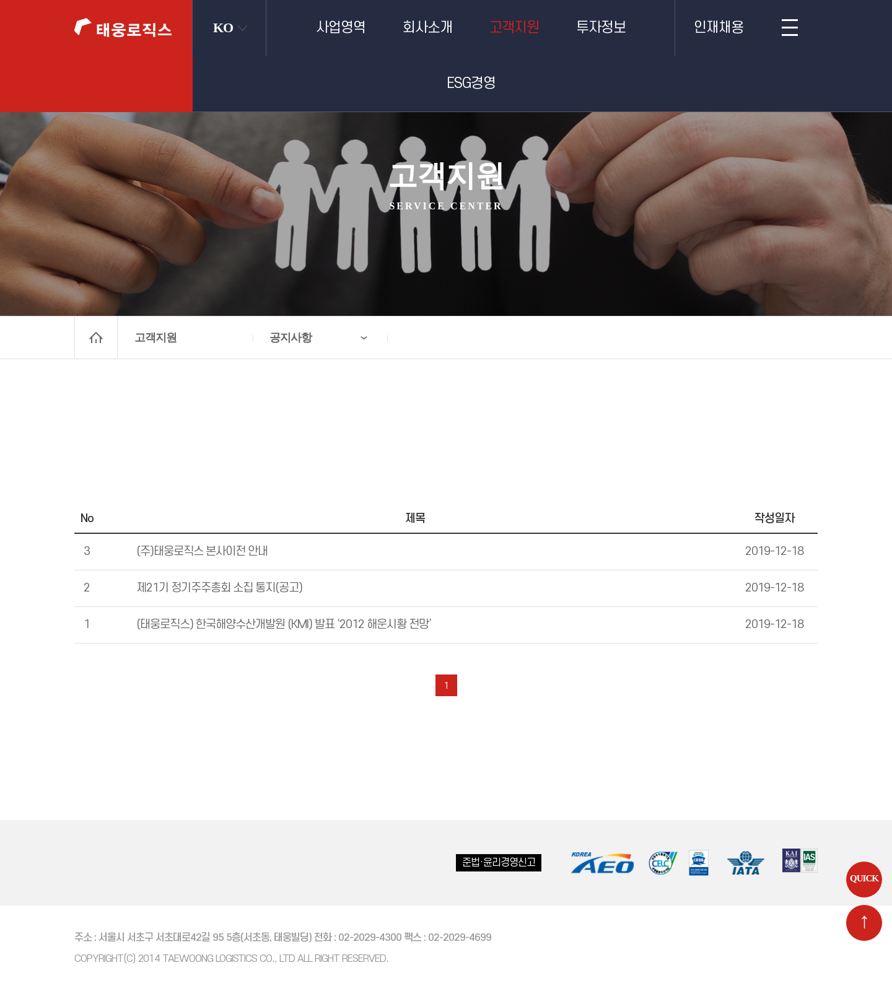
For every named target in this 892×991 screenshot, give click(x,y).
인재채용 (718, 28)
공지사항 (290, 337)
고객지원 (514, 28)
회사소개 (427, 28)
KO (223, 27)
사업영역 (340, 28)
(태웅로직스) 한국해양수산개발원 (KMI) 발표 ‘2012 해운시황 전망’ (283, 624)
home (96, 338)
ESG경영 (471, 84)
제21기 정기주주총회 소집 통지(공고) (219, 588)
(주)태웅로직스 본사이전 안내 (202, 551)
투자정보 (601, 28)
